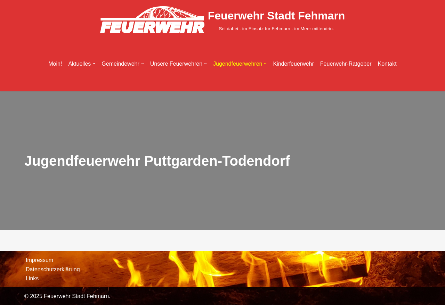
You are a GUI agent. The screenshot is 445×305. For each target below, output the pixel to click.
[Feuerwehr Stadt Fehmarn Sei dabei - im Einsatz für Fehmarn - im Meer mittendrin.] (222, 19)
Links (32, 278)
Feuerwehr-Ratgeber (346, 64)
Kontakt (387, 64)
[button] (93, 63)
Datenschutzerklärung (53, 269)
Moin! (55, 64)
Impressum (39, 260)
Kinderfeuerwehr (293, 64)
